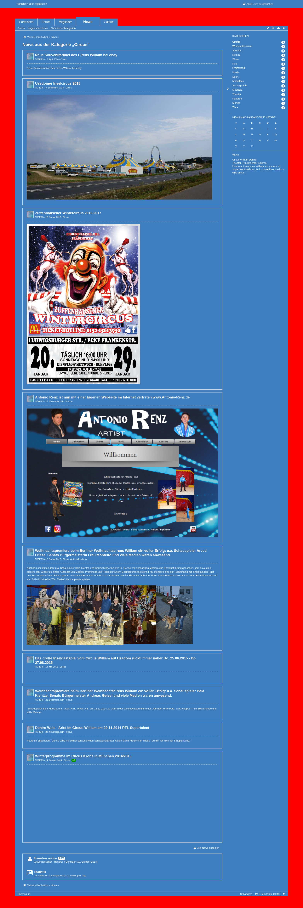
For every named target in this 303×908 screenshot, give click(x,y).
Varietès (237, 50)
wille (234, 172)
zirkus (241, 172)
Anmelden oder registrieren (32, 3)
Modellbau (238, 81)
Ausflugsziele (239, 85)
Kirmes (236, 54)
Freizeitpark (239, 67)
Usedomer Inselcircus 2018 (57, 83)
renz (274, 166)
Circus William (240, 159)
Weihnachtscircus (78, 559)
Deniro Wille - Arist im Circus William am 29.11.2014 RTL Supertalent (92, 728)
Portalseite (26, 22)
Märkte (236, 102)
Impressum (24, 894)
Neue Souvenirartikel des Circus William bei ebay (76, 55)
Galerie (109, 22)
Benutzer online (45, 858)
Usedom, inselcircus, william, (248, 166)
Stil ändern (246, 894)
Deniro (252, 159)
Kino (234, 63)
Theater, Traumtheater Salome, (249, 162)
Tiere (235, 107)
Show (235, 59)
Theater (236, 94)
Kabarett (237, 98)
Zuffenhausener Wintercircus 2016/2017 (68, 213)
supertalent (238, 169)
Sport (235, 76)
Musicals (237, 89)
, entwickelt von (151, 900)
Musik (235, 72)
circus (268, 166)
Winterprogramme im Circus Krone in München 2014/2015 (83, 756)
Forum (46, 22)
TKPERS (39, 59)
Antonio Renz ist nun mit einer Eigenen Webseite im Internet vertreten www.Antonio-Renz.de (112, 397)
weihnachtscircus (255, 169)
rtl (279, 166)
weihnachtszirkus (274, 169)
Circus (63, 59)
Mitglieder (65, 22)
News (88, 22)
